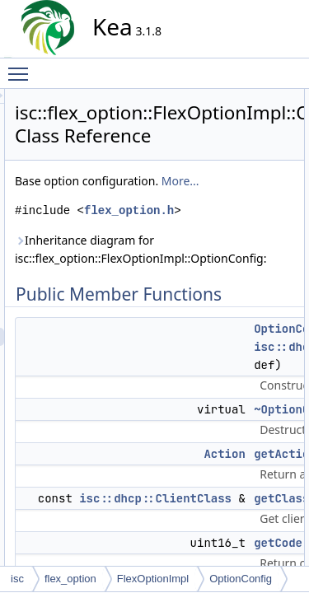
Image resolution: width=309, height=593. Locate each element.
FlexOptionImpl (153, 578)
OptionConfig (240, 578)
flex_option (70, 578)
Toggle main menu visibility (22, 66)
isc (17, 578)
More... (261, 222)
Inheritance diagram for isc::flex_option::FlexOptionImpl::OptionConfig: (227, 317)
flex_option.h (215, 270)
